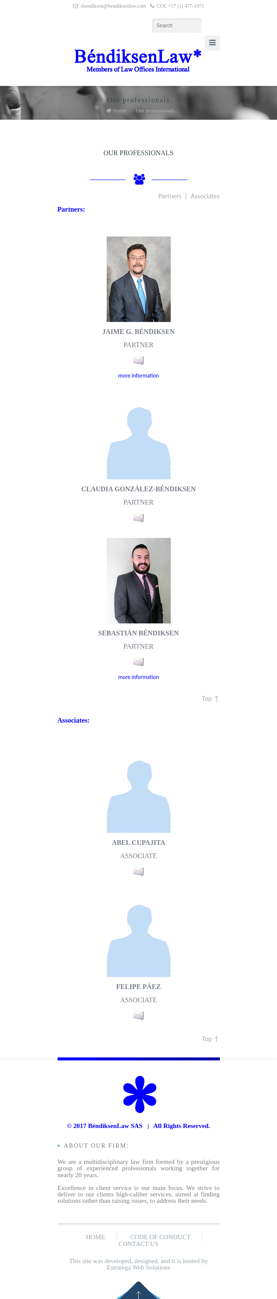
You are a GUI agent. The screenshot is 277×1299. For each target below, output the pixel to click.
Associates (205, 196)
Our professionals (155, 110)
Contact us (138, 1243)
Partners (169, 196)
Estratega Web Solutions (138, 1267)
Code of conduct (160, 1236)
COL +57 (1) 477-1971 (180, 6)
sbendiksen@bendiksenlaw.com (113, 6)
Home (119, 110)
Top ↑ (210, 698)
